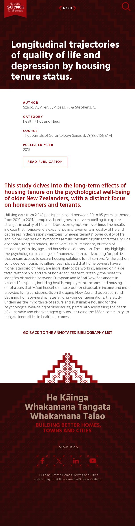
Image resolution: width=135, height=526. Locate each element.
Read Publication (45, 161)
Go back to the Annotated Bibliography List (67, 332)
